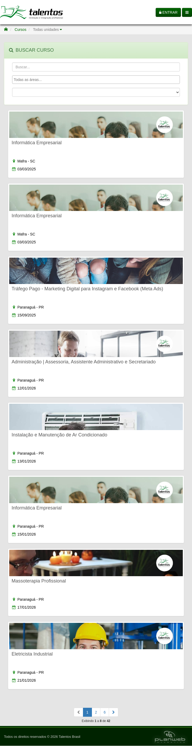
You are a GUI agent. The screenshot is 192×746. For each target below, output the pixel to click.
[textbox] (97, 79)
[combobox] (96, 79)
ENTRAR (168, 12)
